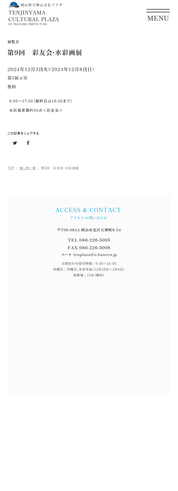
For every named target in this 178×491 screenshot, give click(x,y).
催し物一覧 (27, 168)
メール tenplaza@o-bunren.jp (89, 254)
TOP (10, 168)
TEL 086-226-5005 (89, 240)
